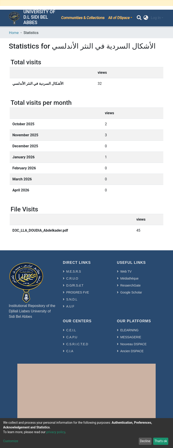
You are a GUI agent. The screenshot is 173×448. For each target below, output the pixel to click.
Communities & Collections (82, 18)
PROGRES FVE (77, 292)
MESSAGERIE (130, 337)
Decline (145, 441)
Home (14, 33)
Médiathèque (129, 278)
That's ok (160, 441)
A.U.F (70, 306)
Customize (10, 441)
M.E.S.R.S (73, 271)
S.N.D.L (71, 299)
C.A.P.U (71, 337)
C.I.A (69, 351)
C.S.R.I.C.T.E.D (77, 344)
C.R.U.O (72, 278)
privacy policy (55, 432)
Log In (156, 18)
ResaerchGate (130, 285)
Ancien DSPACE (131, 351)
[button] (146, 18)
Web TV (126, 271)
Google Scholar (131, 292)
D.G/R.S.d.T (74, 285)
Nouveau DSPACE (133, 344)
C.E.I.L (71, 330)
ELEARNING (129, 330)
